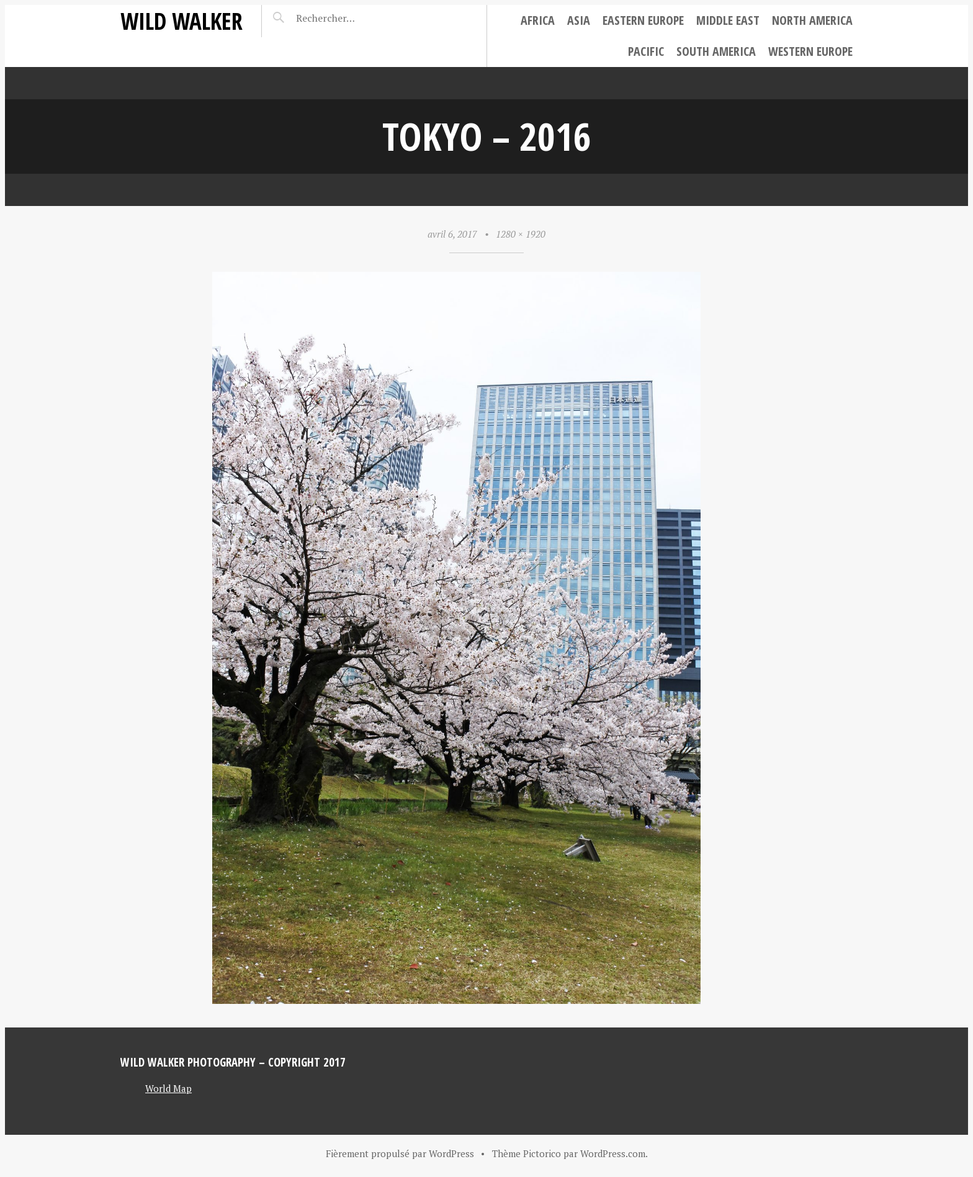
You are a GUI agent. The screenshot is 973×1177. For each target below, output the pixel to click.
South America (716, 51)
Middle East (728, 20)
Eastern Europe (643, 20)
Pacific (646, 51)
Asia (578, 20)
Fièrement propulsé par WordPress (400, 1153)
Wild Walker (181, 21)
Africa (538, 20)
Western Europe (810, 51)
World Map (168, 1088)
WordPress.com (612, 1153)
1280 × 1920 (520, 234)
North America (812, 20)
